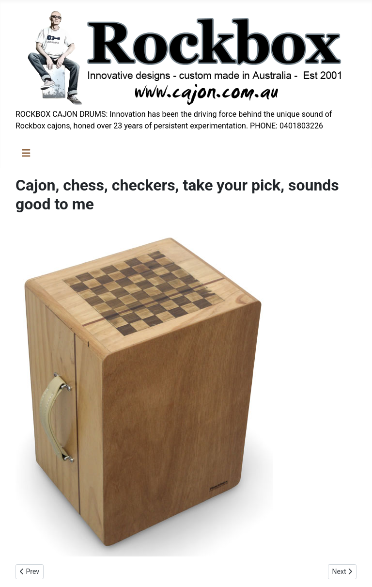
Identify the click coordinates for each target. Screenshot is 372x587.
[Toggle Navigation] (26, 153)
